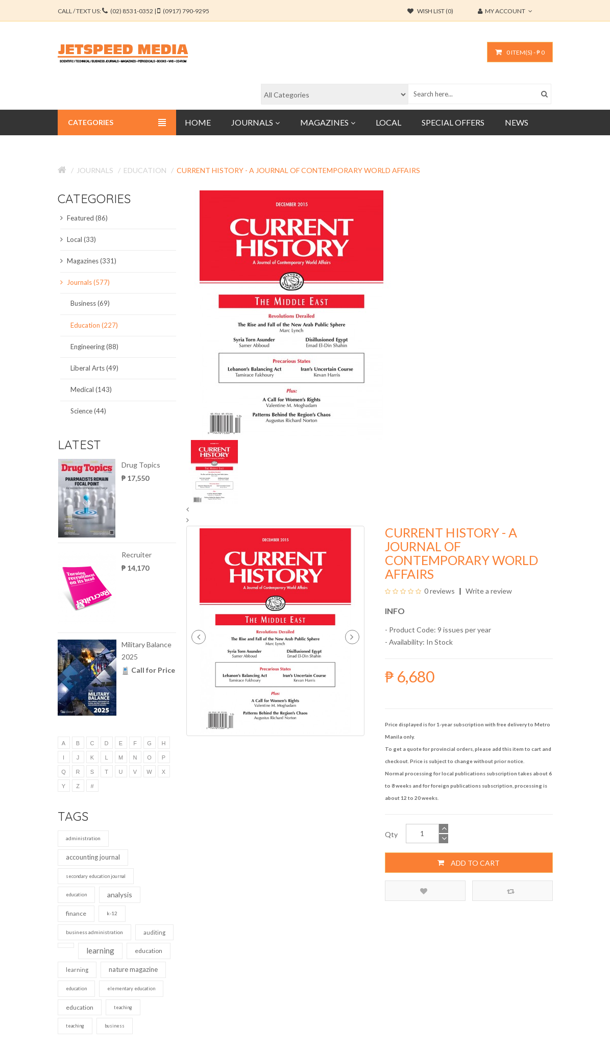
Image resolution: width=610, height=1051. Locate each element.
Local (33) (78, 239)
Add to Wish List (423, 891)
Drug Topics (140, 464)
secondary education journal (96, 876)
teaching (123, 1007)
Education (145, 170)
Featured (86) (84, 218)
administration (83, 838)
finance (76, 913)
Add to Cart (468, 862)
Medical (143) (91, 389)
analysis (119, 894)
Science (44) (88, 411)
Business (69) (90, 303)
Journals (95, 170)
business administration (94, 932)
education (76, 894)
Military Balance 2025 (146, 650)
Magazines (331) (88, 261)
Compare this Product (511, 891)
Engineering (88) (94, 347)
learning (100, 950)
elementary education (131, 988)
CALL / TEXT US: (133, 11)
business (115, 1026)
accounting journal (93, 857)
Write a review (488, 590)
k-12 (112, 913)
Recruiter (136, 554)
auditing (154, 932)
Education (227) (94, 325)
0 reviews (439, 590)
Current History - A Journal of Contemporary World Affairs (298, 170)
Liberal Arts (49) (94, 368)
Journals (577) (85, 282)
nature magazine (133, 969)
